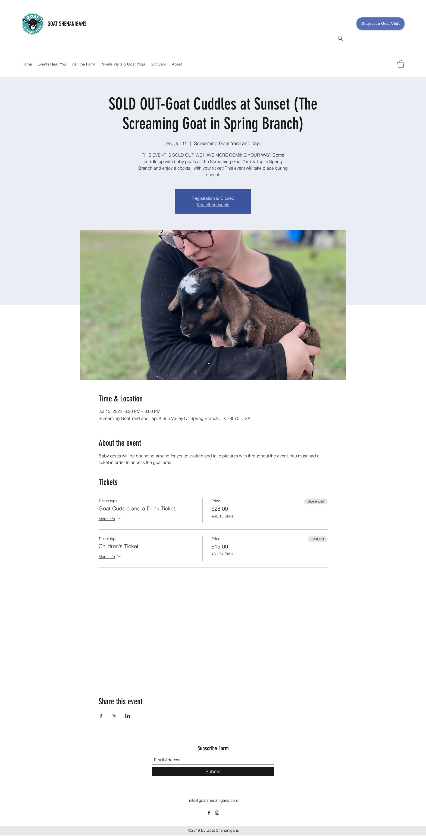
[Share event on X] (114, 716)
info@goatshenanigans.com (213, 800)
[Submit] (213, 771)
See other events (213, 204)
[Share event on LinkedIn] (127, 716)
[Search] (340, 38)
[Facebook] (209, 812)
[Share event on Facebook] (101, 716)
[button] (400, 64)
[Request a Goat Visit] (380, 23)
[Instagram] (217, 812)
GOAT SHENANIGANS (67, 23)
